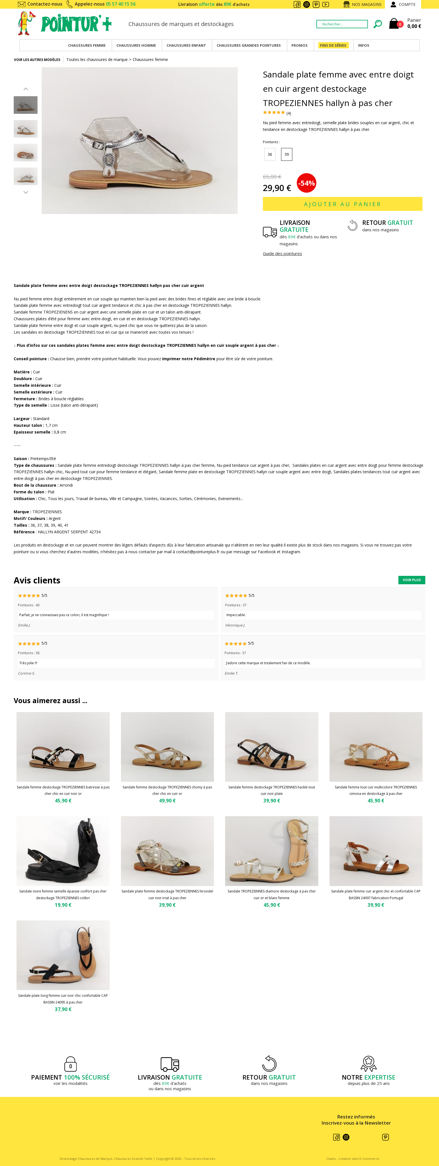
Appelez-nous (105, 4)
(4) (288, 113)
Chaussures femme (150, 59)
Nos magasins (367, 4)
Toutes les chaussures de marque (97, 59)
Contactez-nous (44, 4)
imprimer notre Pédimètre (188, 358)
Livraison (213, 4)
